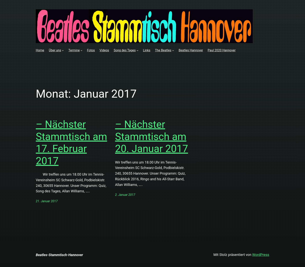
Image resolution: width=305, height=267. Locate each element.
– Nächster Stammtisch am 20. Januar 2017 (151, 136)
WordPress (260, 255)
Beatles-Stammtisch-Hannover (59, 255)
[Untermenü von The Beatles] (173, 50)
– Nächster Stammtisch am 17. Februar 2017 (71, 142)
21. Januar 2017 (47, 201)
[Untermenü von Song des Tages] (137, 50)
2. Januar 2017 (125, 195)
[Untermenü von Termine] (81, 50)
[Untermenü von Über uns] (63, 50)
